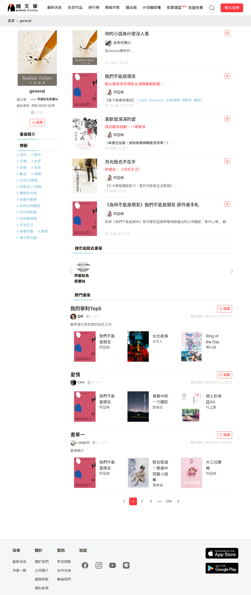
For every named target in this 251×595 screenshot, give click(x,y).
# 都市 (36, 155)
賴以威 (211, 347)
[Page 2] (142, 501)
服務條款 (42, 579)
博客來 (187, 100)
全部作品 (75, 10)
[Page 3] (151, 501)
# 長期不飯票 (27, 199)
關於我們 (42, 562)
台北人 (157, 341)
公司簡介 (42, 570)
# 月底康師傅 (27, 219)
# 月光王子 (25, 225)
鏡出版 (131, 10)
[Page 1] (133, 501)
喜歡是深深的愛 (120, 119)
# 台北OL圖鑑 (27, 180)
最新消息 (54, 10)
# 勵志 (21, 174)
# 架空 (36, 161)
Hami (143, 100)
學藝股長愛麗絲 (47, 99)
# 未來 (36, 168)
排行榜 (93, 10)
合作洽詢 (64, 570)
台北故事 (160, 336)
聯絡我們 (64, 579)
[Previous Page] (124, 501)
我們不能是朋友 (120, 76)
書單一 (77, 434)
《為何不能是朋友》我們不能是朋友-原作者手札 (152, 204)
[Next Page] (178, 501)
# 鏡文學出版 (27, 238)
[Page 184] (168, 501)
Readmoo (156, 100)
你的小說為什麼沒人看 (127, 33)
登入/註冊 (232, 8)
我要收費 (195, 8)
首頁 (11, 21)
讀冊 (197, 100)
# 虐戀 (43, 231)
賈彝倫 (157, 485)
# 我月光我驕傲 (28, 206)
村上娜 (211, 407)
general (25, 21)
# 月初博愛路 (27, 212)
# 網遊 (36, 174)
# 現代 (21, 155)
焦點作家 (112, 10)
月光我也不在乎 (120, 162)
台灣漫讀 (173, 100)
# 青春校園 (25, 231)
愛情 (75, 374)
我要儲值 (174, 10)
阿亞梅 (104, 347)
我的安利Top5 (85, 308)
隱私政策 (42, 588)
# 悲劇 (21, 168)
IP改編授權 (152, 10)
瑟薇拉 (157, 407)
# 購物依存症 (27, 193)
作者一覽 (19, 570)
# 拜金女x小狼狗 (29, 187)
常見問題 (64, 562)
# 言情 (21, 161)
